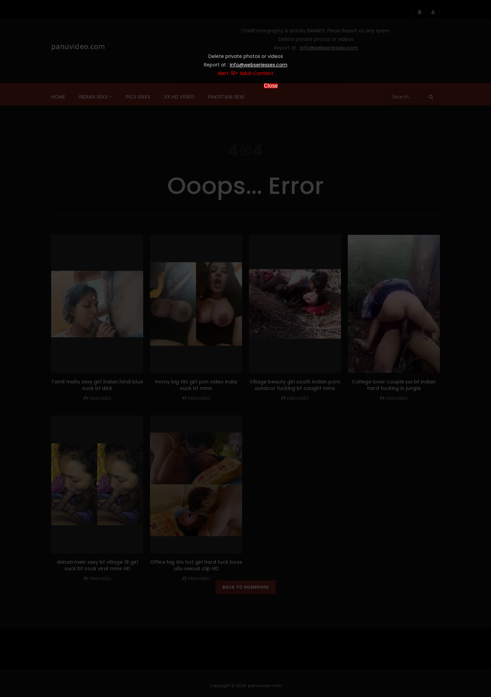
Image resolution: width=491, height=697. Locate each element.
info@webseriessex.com (258, 64)
